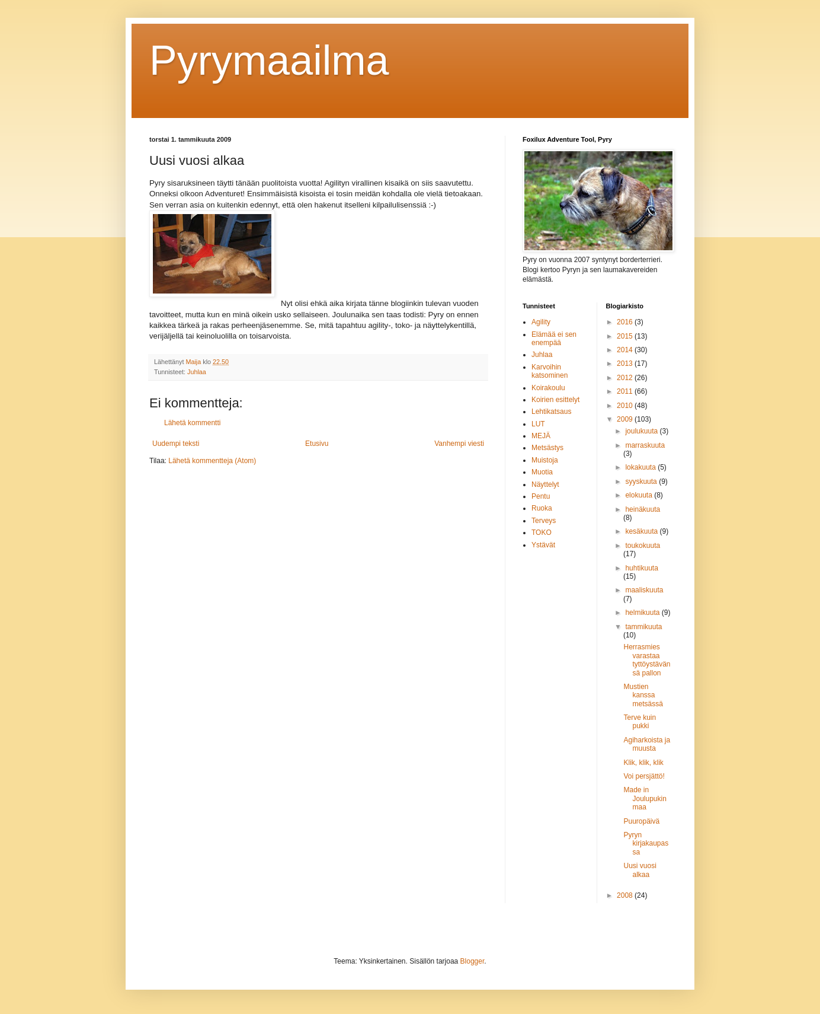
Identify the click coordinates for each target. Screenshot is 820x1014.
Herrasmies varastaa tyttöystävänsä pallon (646, 660)
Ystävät (543, 545)
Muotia (542, 472)
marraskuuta (645, 445)
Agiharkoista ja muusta (646, 744)
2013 (626, 363)
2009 (626, 419)
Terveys (543, 520)
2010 (626, 405)
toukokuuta (642, 545)
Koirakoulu (548, 388)
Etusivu (316, 443)
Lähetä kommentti (192, 423)
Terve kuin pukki (639, 721)
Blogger (472, 961)
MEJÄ (540, 436)
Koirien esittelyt (555, 400)
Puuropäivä (641, 821)
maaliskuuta (644, 590)
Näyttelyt (545, 484)
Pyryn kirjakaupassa (645, 843)
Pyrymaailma (269, 60)
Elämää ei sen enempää (553, 338)
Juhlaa (196, 371)
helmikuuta (643, 612)
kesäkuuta (642, 531)
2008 (626, 895)
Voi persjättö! (643, 776)
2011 (626, 391)
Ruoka (541, 508)
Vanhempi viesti (459, 443)
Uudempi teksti (175, 443)
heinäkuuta (642, 509)
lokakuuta (641, 467)
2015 (626, 336)
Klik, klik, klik (643, 762)
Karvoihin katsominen (549, 371)
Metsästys (547, 448)
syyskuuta (642, 481)
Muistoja (544, 460)
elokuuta (639, 495)
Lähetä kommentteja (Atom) (212, 461)
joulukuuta (642, 431)
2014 (626, 350)
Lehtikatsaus (551, 411)
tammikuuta (643, 627)
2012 (626, 378)
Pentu (540, 496)
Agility (540, 322)
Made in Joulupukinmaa (644, 798)
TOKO (541, 532)
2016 (626, 322)
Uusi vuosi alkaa (639, 870)
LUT (538, 424)
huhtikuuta (641, 568)
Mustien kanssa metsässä (642, 695)
